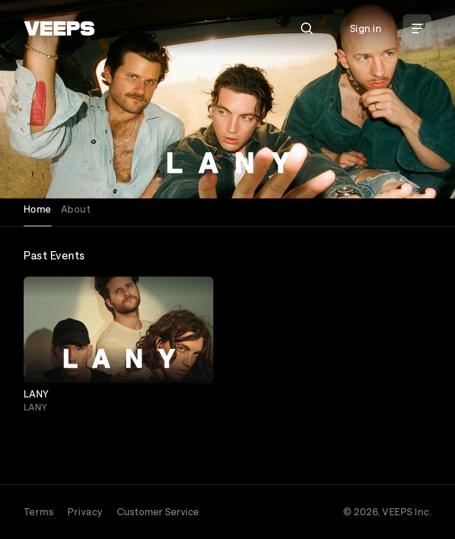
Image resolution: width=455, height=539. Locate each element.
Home (38, 208)
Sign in (366, 28)
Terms (38, 511)
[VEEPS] (59, 28)
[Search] (307, 28)
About (76, 208)
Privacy (85, 511)
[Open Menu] (417, 28)
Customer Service (158, 511)
